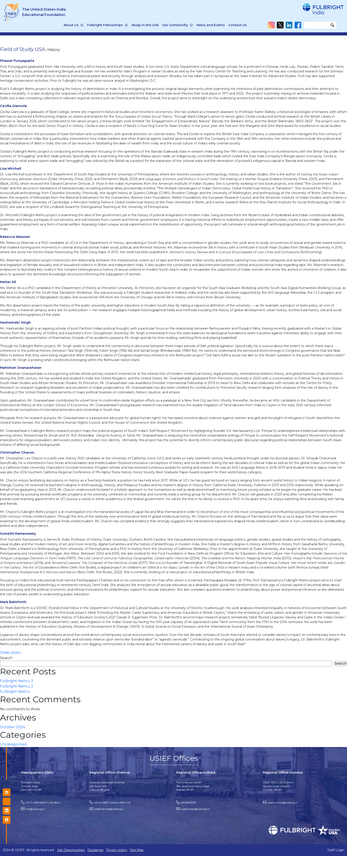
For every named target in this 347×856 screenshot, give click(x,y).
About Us (71, 25)
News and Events (211, 25)
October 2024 (12, 727)
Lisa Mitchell (10, 169)
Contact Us (237, 25)
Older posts (10, 652)
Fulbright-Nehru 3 (16, 681)
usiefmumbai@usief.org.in (282, 802)
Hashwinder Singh (15, 322)
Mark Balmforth (13, 602)
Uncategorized (13, 744)
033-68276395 (188, 802)
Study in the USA (145, 25)
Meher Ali (8, 282)
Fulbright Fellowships (105, 25)
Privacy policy (116, 850)
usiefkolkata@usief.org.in (195, 809)
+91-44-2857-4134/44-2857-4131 (112, 802)
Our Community (175, 25)
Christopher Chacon (17, 452)
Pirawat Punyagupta (17, 61)
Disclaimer (95, 850)
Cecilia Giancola (13, 106)
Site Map (137, 850)
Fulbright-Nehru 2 (16, 686)
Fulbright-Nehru (15, 691)
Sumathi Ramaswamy (18, 534)
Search (6, 658)
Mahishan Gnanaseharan (20, 368)
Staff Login (335, 850)
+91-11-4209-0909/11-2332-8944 (43, 802)
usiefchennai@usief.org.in (109, 809)
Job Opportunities (71, 850)
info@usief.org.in (35, 809)
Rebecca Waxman (15, 237)
